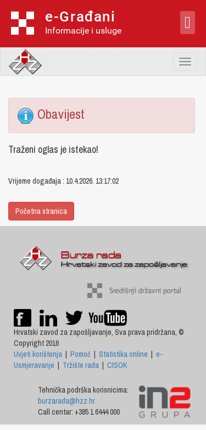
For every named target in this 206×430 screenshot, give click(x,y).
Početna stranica (41, 211)
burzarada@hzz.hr (66, 401)
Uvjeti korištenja (38, 354)
